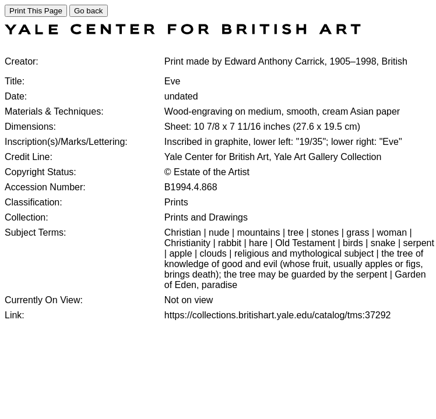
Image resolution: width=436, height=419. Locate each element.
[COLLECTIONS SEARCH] (183, 31)
